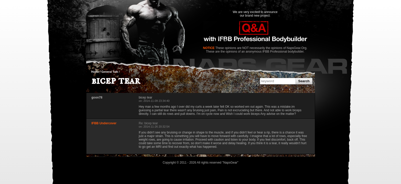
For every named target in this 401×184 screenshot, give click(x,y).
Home (95, 71)
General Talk (109, 71)
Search (303, 81)
